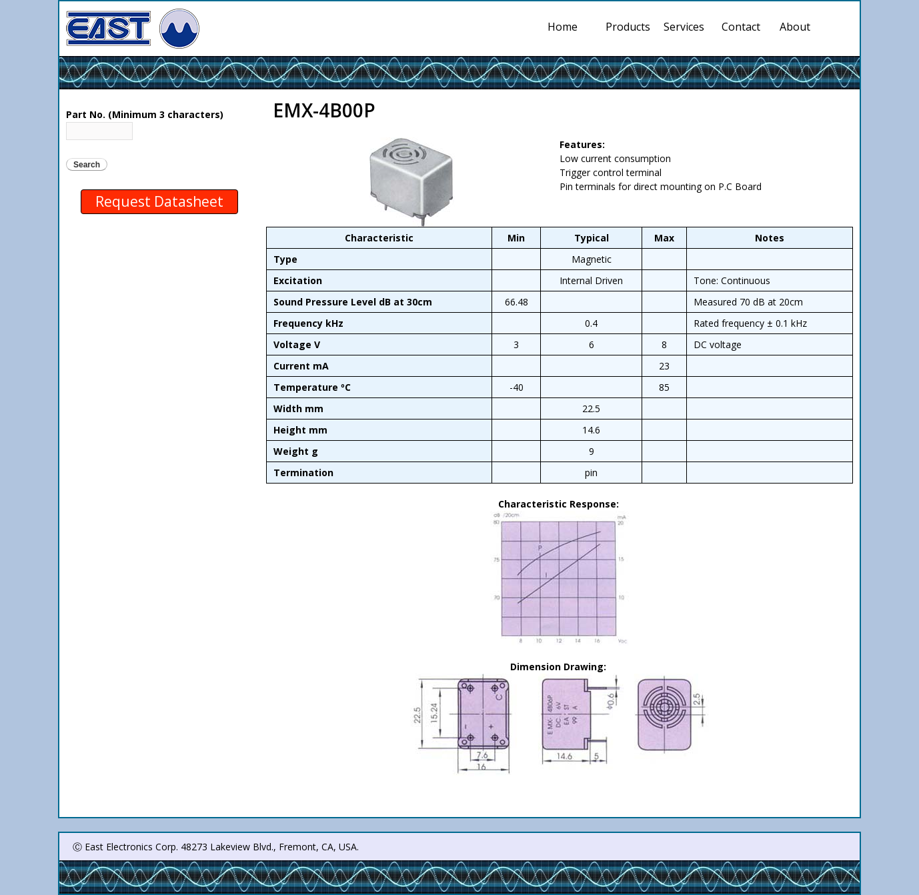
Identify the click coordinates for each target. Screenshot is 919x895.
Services (686, 26)
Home (563, 26)
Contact (741, 26)
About (795, 26)
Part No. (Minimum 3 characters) (144, 114)
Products (628, 26)
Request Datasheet (159, 201)
